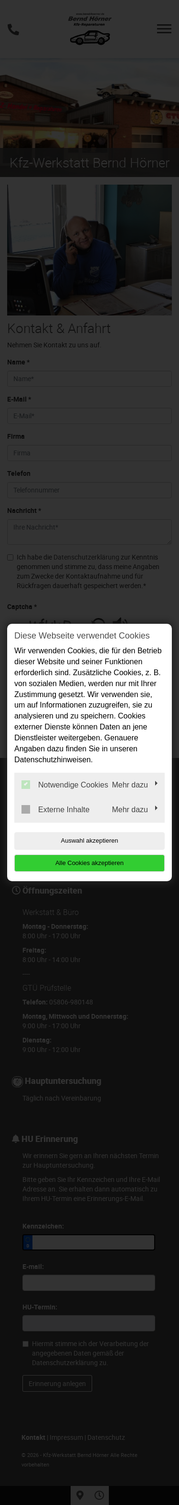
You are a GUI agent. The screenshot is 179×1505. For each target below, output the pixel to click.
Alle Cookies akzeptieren (89, 862)
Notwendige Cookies (64, 784)
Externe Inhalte (55, 809)
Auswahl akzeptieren (89, 840)
